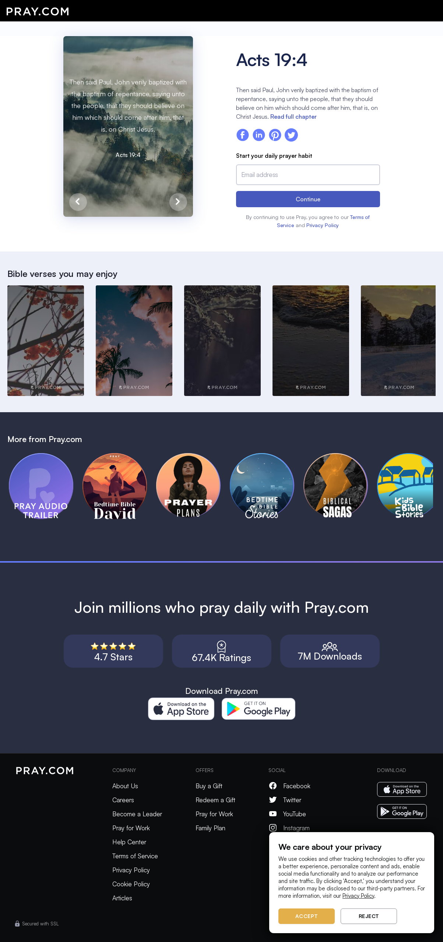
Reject (369, 916)
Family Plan (210, 828)
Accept (306, 916)
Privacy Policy (322, 225)
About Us (125, 786)
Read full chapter (293, 116)
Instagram (289, 828)
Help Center (129, 842)
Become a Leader (137, 814)
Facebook (289, 786)
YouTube (287, 814)
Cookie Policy (131, 884)
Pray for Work (131, 828)
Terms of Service (135, 856)
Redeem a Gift (215, 800)
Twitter (284, 800)
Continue (308, 199)
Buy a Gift (209, 786)
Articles (122, 898)
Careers (123, 800)
